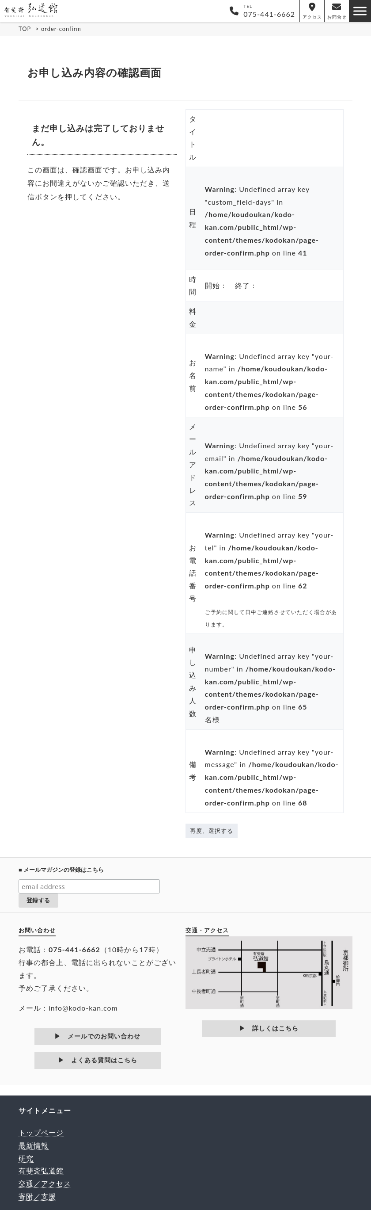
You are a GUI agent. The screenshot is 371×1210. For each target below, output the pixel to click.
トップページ (41, 1132)
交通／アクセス (45, 1183)
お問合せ (337, 11)
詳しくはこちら (275, 1028)
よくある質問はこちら (107, 1060)
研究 (26, 1158)
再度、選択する (211, 830)
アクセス (312, 11)
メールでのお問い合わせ (104, 1036)
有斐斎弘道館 (41, 1170)
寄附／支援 (37, 1196)
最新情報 (34, 1145)
